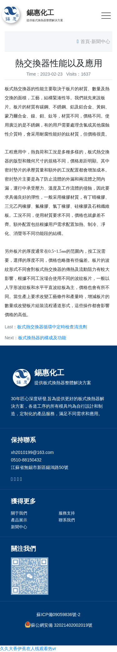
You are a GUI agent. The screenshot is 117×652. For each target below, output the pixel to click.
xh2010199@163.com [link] (32, 452)
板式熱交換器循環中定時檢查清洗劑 (52, 326)
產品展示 (19, 520)
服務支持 (67, 513)
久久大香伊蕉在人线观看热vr (28, 648)
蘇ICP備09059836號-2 (58, 614)
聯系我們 (67, 520)
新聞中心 (100, 41)
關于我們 (19, 513)
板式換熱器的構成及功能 (42, 337)
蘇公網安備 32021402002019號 (61, 625)
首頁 (85, 41)
